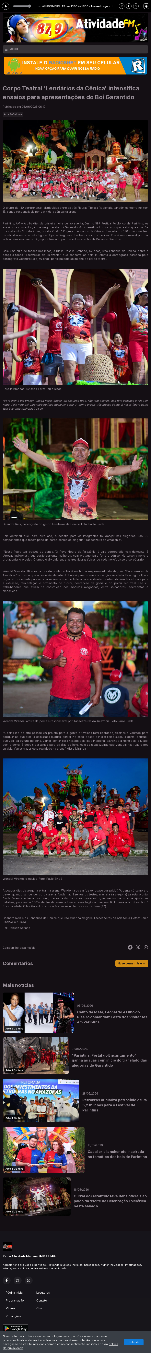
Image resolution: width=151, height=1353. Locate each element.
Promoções (13, 1316)
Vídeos (10, 1308)
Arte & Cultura (13, 114)
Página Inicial (14, 1292)
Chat (39, 1308)
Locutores (43, 1292)
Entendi (134, 1342)
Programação (15, 1300)
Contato (41, 1300)
